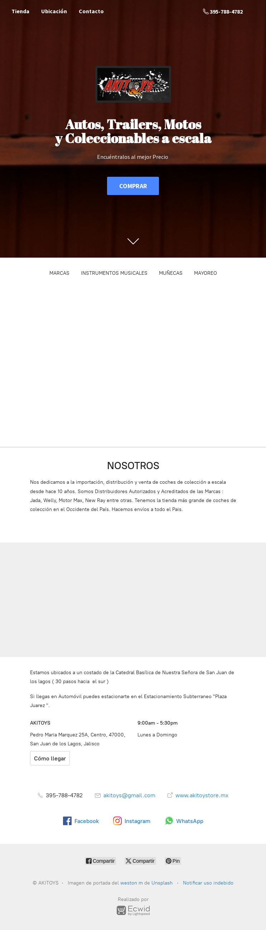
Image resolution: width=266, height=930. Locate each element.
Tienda (20, 11)
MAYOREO (205, 273)
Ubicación (54, 11)
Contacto (91, 11)
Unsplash (162, 883)
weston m (131, 883)
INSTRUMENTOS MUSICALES (114, 273)
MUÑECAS (171, 273)
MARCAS (59, 273)
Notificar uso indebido (208, 883)
